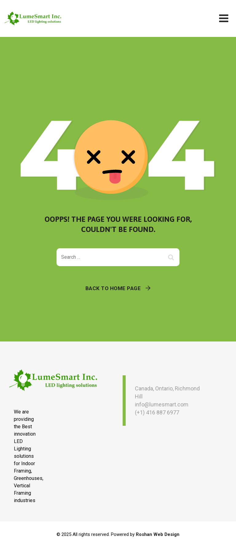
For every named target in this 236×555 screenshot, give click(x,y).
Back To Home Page (113, 288)
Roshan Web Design (157, 534)
